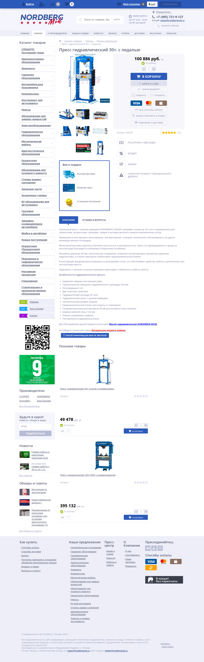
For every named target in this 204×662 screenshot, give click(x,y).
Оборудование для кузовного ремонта (37, 171)
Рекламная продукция (29, 273)
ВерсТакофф (44, 401)
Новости (98, 33)
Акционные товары (34, 195)
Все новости (25, 475)
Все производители (29, 406)
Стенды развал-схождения (37, 181)
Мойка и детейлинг (37, 233)
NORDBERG (43, 396)
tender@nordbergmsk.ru (116, 651)
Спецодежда (29, 281)
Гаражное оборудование (37, 76)
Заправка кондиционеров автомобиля (32, 224)
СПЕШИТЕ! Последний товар (33, 51)
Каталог (38, 33)
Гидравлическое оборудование (37, 133)
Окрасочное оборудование (37, 162)
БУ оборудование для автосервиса (35, 203)
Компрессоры (37, 93)
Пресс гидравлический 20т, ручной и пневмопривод (76, 393)
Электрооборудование (37, 125)
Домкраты (37, 68)
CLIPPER (24, 396)
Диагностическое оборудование (37, 152)
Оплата (125, 33)
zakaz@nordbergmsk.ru (172, 20)
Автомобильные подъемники (37, 86)
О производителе (57, 33)
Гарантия (171, 33)
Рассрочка (155, 33)
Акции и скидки (80, 33)
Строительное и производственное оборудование (34, 290)
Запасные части (37, 189)
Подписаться (35, 433)
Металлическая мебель (37, 143)
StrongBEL (24, 401)
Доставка (139, 33)
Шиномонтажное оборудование (37, 60)
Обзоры (112, 33)
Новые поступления (34, 239)
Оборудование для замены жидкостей (37, 117)
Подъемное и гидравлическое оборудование (32, 262)
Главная (24, 33)
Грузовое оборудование (31, 212)
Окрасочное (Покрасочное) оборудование (37, 249)
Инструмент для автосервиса (37, 101)
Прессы (37, 109)
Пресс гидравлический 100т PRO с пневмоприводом (121, 393)
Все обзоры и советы (30, 531)
